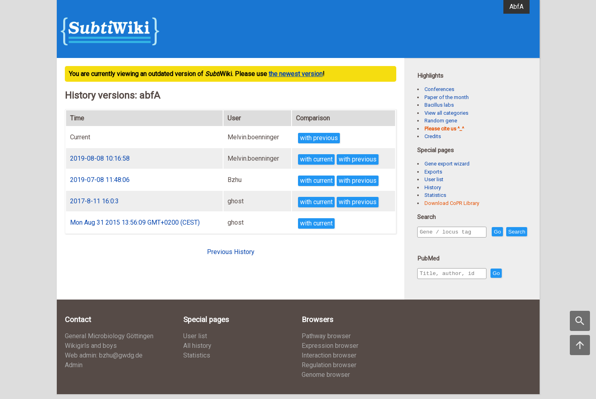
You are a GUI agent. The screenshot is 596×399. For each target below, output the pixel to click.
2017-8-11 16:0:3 (94, 201)
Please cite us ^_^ (444, 129)
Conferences (439, 89)
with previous (319, 138)
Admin (74, 370)
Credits (432, 136)
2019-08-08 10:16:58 (100, 158)
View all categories (446, 113)
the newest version (296, 74)
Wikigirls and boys (91, 350)
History (432, 187)
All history (197, 350)
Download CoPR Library (451, 203)
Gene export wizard (447, 164)
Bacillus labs (439, 105)
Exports (433, 172)
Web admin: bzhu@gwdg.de (104, 360)
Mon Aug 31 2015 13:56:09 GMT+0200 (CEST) (135, 222)
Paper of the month (446, 97)
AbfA (516, 6)
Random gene (440, 121)
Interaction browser (329, 360)
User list (433, 179)
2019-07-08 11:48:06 (100, 180)
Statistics (435, 195)
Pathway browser (326, 341)
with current (316, 159)
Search (429, 243)
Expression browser (330, 350)
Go (514, 232)
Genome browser (326, 379)
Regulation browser (329, 370)
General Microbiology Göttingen (109, 341)
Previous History (231, 252)
